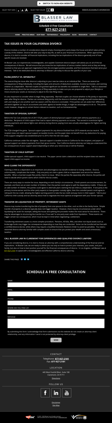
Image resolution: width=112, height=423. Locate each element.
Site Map (56, 405)
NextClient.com (63, 417)
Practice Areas (28, 35)
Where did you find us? (18, 308)
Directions (56, 378)
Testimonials (52, 35)
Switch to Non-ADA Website (57, 3)
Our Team (41, 35)
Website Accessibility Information (96, 10)
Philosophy (65, 35)
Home (17, 35)
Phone (11, 299)
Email (10, 290)
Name (10, 281)
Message (11, 317)
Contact (93, 35)
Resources (83, 35)
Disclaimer (56, 402)
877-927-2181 (56, 29)
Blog (74, 35)
